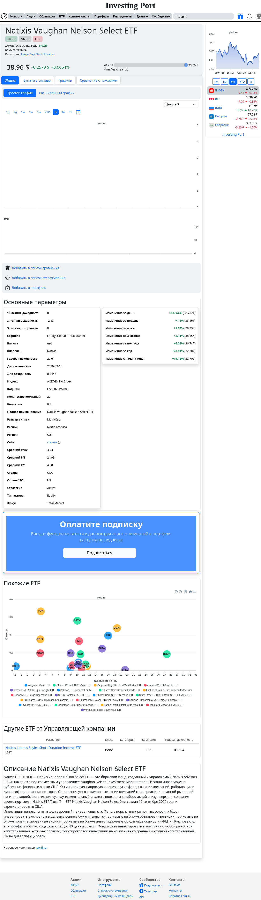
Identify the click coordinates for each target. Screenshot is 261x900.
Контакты (175, 890)
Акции (31, 16)
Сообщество (161, 16)
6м (39, 112)
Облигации (47, 16)
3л (63, 112)
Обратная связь (180, 896)
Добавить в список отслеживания (38, 278)
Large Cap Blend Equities (37, 54)
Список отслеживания (113, 890)
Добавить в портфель (29, 287)
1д (7, 112)
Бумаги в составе (37, 80)
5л (70, 112)
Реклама (174, 885)
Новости (16, 16)
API (141, 897)
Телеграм (148, 891)
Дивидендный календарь (115, 896)
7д (15, 112)
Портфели (101, 16)
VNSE (25, 39)
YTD (47, 112)
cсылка (53, 442)
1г (55, 112)
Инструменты (123, 16)
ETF (62, 16)
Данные (142, 16)
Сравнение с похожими (98, 80)
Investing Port (130, 5)
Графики (65, 80)
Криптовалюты (79, 16)
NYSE (11, 39)
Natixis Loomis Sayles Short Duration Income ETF (43, 747)
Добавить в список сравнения (36, 268)
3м (31, 112)
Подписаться (99, 553)
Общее (10, 80)
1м (23, 112)
